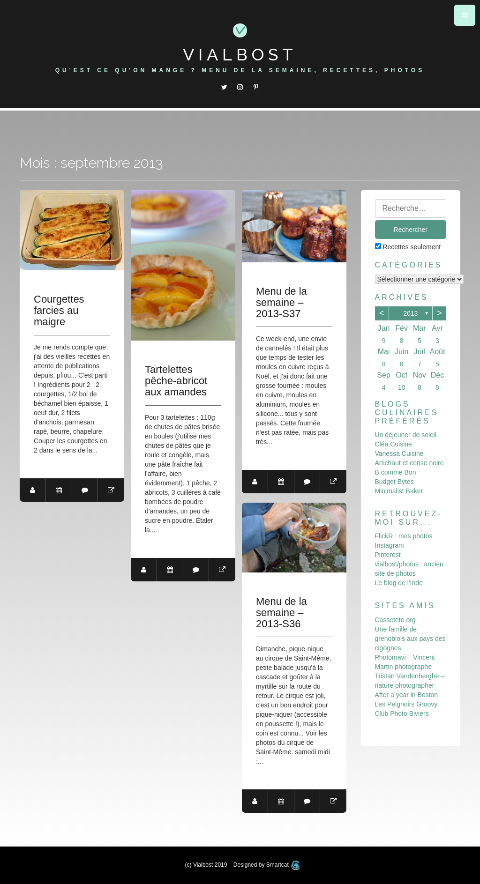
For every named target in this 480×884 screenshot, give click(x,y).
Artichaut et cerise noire (409, 463)
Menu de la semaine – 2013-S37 (282, 302)
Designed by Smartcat (266, 865)
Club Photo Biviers (402, 713)
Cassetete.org (395, 620)
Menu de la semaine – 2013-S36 (282, 613)
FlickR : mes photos (404, 536)
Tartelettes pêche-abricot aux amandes (176, 381)
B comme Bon (395, 472)
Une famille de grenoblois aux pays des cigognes (410, 638)
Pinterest (388, 554)
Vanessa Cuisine (399, 453)
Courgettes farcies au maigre (59, 310)
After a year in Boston (406, 694)
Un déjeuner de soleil (406, 434)
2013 (410, 313)
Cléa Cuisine (393, 444)
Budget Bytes (394, 481)
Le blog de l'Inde (399, 583)
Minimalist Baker (399, 491)
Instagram (389, 545)
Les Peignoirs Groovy (406, 704)
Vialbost (240, 54)
